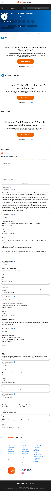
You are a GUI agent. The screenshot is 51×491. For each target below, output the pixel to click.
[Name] (25, 176)
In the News (24, 455)
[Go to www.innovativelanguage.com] (25, 483)
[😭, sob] (35, 160)
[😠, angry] (26, 160)
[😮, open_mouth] (42, 160)
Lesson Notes (27, 33)
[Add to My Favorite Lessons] (19, 21)
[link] (24, 8)
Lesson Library (3, 5)
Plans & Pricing (25, 453)
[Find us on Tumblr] (30, 470)
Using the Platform (37, 454)
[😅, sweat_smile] (30, 160)
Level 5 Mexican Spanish (32, 26)
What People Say (25, 451)
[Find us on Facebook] (28, 470)
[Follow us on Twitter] (23, 470)
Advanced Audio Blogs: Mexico (13, 5)
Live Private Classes (12, 453)
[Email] (25, 179)
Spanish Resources (12, 457)
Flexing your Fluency (22, 26)
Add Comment (25, 183)
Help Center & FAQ (37, 445)
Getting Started (36, 447)
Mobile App (10, 460)
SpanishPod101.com (40, 486)
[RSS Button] (2, 153)
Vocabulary (16, 33)
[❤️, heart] (46, 160)
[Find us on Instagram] (23, 473)
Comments (38, 33)
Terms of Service (39, 488)
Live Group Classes (12, 455)
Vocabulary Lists (11, 451)
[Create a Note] (23, 21)
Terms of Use (28, 487)
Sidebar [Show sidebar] (38, 8)
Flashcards (10, 449)
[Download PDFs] (28, 21)
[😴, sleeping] (39, 160)
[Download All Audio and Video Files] (32, 21)
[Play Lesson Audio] (4, 17)
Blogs (23, 460)
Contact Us (35, 461)
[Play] (2, 75)
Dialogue (5, 33)
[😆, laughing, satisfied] (28, 160)
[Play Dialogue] (2, 38)
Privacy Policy (22, 487)
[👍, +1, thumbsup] (48, 160)
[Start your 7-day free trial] (12, 470)
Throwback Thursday (12, 26)
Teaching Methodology (38, 456)
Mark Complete (7, 21)
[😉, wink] (33, 160)
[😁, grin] (19, 160)
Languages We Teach (26, 457)
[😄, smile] (15, 160)
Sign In (6, 156)
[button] (48, 2)
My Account (35, 452)
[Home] (24, 3)
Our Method (24, 445)
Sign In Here (30, 66)
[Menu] (2, 2)
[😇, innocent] (37, 160)
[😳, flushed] (17, 160)
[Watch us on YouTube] (25, 470)
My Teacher (10, 459)
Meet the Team (25, 449)
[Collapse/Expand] (25, 149)
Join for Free (25, 62)
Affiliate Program (25, 462)
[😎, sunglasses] (24, 160)
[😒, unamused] (21, 160)
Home (9, 445)
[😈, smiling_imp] (44, 160)
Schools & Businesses (26, 459)
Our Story (24, 447)
